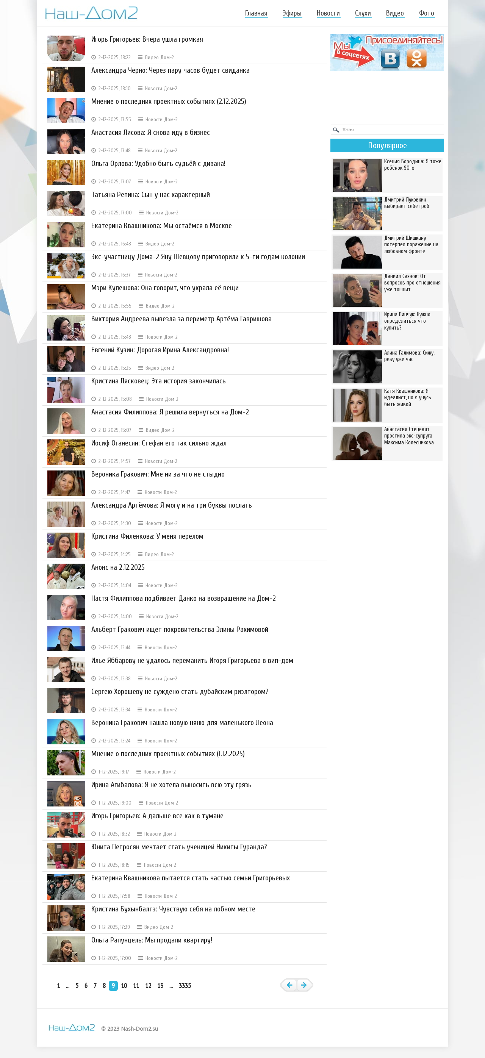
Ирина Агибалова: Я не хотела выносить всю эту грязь (171, 784)
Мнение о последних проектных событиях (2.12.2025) (168, 101)
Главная (256, 13)
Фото (426, 13)
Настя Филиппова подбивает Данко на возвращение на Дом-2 (183, 598)
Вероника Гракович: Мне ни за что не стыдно (158, 474)
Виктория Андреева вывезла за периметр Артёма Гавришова (181, 318)
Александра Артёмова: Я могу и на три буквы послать (171, 505)
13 (160, 985)
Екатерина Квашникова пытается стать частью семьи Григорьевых (190, 878)
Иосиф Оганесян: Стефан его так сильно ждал (159, 443)
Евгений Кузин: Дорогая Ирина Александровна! (160, 349)
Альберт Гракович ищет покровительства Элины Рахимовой (179, 629)
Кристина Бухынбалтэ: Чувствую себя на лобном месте (173, 909)
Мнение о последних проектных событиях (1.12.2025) (168, 753)
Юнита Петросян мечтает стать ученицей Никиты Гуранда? (179, 846)
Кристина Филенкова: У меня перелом (147, 536)
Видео (395, 13)
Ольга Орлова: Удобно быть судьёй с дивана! (158, 163)
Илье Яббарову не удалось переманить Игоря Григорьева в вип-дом (192, 660)
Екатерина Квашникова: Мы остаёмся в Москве (161, 225)
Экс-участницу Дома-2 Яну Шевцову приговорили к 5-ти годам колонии (198, 256)
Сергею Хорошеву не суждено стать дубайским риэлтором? (179, 691)
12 (148, 985)
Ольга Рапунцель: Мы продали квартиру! (151, 940)
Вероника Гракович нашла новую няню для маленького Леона (182, 722)
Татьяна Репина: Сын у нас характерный (150, 194)
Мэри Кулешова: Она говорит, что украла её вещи (165, 287)
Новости (328, 13)
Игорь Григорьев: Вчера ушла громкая (147, 39)
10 (124, 985)
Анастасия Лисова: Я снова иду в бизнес (150, 132)
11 (136, 985)
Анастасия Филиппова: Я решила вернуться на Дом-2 (170, 412)
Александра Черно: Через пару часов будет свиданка (170, 70)
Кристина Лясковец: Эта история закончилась (158, 381)
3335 (185, 985)
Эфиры (292, 13)
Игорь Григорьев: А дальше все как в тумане (157, 815)
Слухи (363, 13)
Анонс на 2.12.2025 (118, 567)
